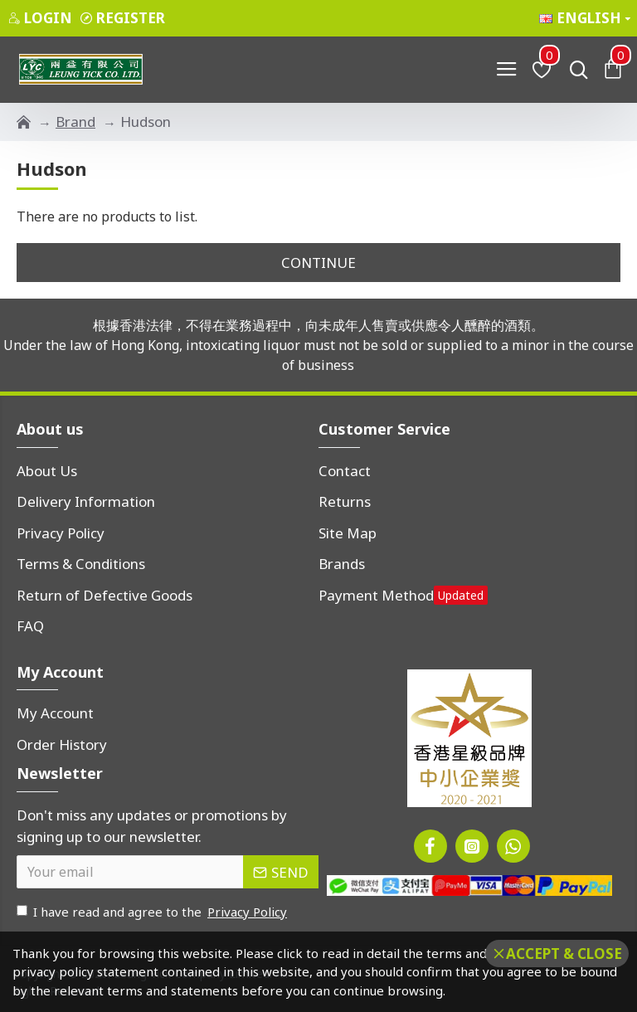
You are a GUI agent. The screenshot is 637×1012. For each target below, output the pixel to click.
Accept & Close (564, 953)
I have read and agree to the (153, 912)
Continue (318, 262)
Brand (75, 121)
